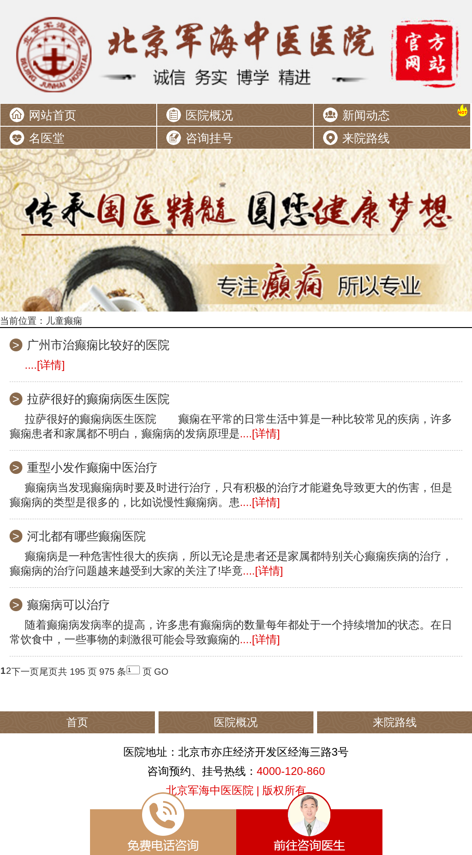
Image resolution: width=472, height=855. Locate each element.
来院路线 (366, 138)
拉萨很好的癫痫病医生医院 (98, 399)
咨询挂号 (209, 138)
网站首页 (52, 115)
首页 (77, 722)
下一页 (25, 672)
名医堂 (46, 138)
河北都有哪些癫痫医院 (86, 536)
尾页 (48, 672)
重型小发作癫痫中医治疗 (92, 467)
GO (161, 672)
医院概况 (209, 115)
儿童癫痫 (64, 321)
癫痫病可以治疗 (68, 605)
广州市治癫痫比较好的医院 (98, 345)
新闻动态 (366, 115)
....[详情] (45, 365)
